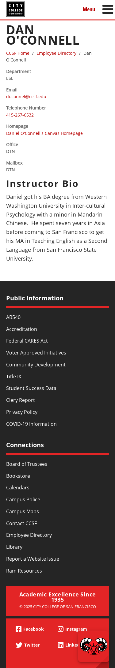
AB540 (13, 317)
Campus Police (23, 499)
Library (14, 547)
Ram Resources (24, 570)
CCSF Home (17, 53)
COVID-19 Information (31, 424)
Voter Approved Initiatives (36, 352)
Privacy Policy (21, 412)
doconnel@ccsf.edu (26, 96)
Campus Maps (22, 511)
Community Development (36, 364)
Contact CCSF (21, 523)
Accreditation (21, 329)
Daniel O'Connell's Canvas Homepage (44, 133)
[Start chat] (93, 646)
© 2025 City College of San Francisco (57, 606)
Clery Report (20, 400)
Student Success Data (31, 388)
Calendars (17, 487)
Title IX (13, 376)
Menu (89, 9)
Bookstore (18, 476)
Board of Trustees (26, 464)
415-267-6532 (20, 115)
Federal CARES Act (27, 340)
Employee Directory (56, 53)
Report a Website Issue (32, 558)
